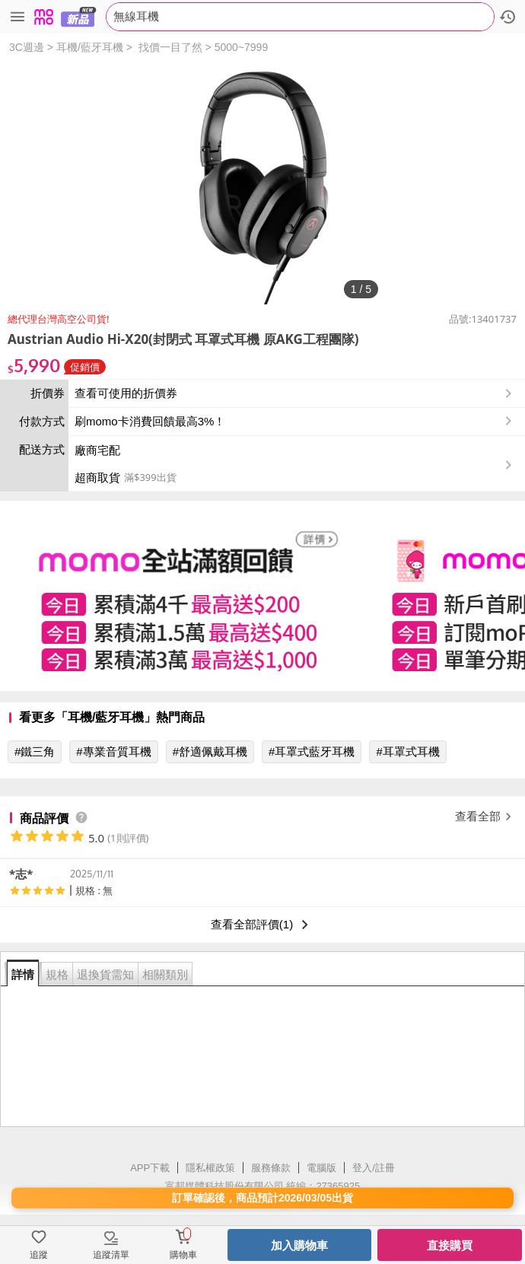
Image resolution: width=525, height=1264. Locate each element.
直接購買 (450, 1245)
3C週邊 (26, 47)
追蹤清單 (111, 1255)
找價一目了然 (170, 47)
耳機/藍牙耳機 (89, 47)
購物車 (183, 1255)
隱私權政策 (210, 1167)
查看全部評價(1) (262, 924)
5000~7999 (241, 47)
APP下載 (150, 1167)
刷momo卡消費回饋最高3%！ (150, 421)
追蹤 (39, 1255)
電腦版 (321, 1167)
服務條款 (271, 1167)
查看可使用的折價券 (295, 393)
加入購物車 (299, 1245)
